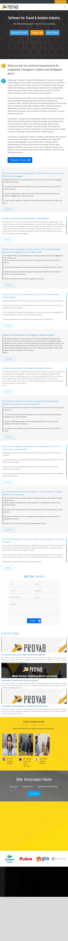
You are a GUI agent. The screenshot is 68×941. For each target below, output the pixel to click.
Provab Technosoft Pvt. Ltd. (24, 938)
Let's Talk (34, 793)
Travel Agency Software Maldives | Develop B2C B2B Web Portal (24, 706)
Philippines (10, 763)
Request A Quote (20, 160)
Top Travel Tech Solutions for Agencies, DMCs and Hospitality (23, 655)
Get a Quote (60, 2)
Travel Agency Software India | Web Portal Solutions (19, 680)
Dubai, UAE (42, 763)
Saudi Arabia (26, 766)
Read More (9, 209)
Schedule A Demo (19, 33)
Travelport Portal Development (30, 119)
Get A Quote (52, 33)
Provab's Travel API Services (36, 126)
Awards (37, 33)
